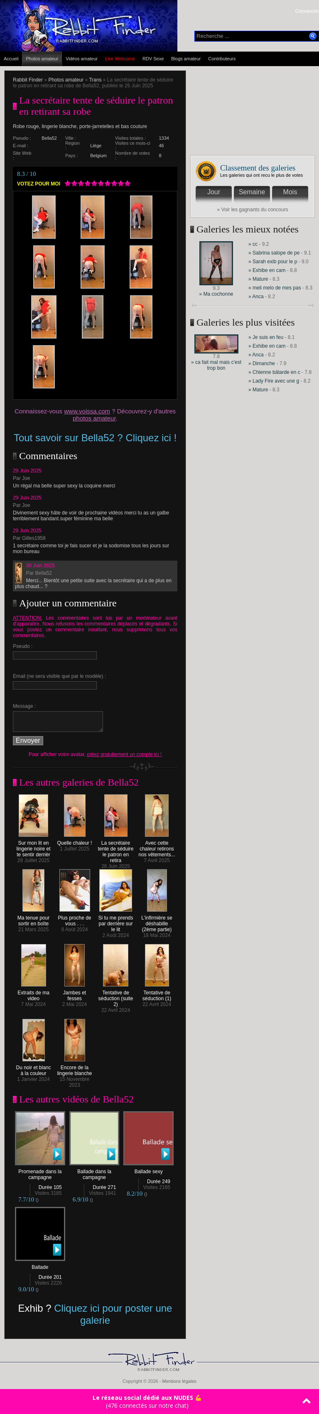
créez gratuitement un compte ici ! (124, 754)
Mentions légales (179, 1381)
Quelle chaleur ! (74, 841)
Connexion (307, 11)
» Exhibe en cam (266, 270)
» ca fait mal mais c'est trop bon (216, 365)
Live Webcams (120, 58)
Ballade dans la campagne (94, 1172)
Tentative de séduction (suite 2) (115, 996)
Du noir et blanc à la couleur (33, 1068)
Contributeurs (222, 58)
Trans (95, 80)
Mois (290, 191)
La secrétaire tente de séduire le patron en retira (115, 849)
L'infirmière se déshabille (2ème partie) (156, 921)
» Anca (256, 296)
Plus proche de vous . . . (74, 918)
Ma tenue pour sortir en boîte (33, 918)
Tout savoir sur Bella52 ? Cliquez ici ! (95, 437)
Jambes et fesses (74, 993)
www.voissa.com (87, 411)
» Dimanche (262, 363)
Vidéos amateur (82, 58)
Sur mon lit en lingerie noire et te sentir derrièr (33, 847)
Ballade (40, 1265)
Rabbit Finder (28, 80)
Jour (213, 191)
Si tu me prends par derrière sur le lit (115, 921)
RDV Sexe (153, 58)
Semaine (252, 191)
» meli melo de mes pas (274, 288)
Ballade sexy (148, 1169)
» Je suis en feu (265, 337)
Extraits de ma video (33, 993)
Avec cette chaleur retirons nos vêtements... (156, 847)
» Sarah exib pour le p (272, 262)
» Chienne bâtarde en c (274, 372)
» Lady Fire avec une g (273, 381)
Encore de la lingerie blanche (74, 1068)
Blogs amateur (186, 58)
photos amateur (94, 418)
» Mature (258, 279)
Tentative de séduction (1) (156, 993)
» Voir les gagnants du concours (252, 210)
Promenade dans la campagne (40, 1172)
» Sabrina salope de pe (273, 253)
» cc (253, 244)
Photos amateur (42, 58)
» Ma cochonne (216, 294)
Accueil (11, 58)
